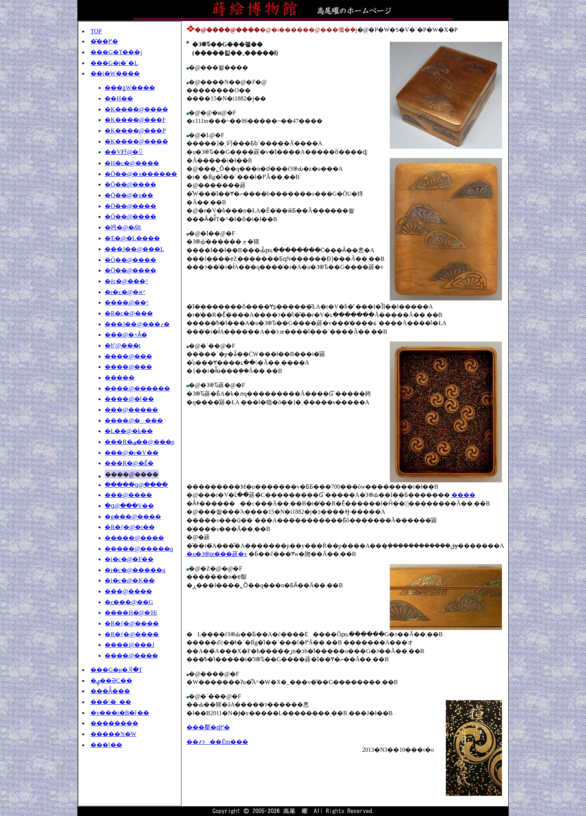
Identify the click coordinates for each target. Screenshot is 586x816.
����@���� (131, 655)
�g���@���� (133, 516)
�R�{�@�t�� (130, 527)
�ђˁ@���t (123, 345)
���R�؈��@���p (139, 442)
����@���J (129, 645)
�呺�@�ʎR (123, 227)
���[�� (106, 745)
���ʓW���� (130, 87)
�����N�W (113, 734)
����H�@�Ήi (131, 612)
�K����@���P (135, 130)
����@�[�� (129, 399)
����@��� (128, 356)
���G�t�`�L (114, 63)
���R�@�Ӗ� (129, 463)
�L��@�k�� (129, 431)
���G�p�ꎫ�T (116, 670)
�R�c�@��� (129, 313)
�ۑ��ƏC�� (111, 680)
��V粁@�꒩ (124, 152)
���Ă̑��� (110, 691)
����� (120, 377)
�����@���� (134, 538)
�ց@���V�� (129, 506)
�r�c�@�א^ (125, 292)
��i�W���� (115, 73)
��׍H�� (119, 98)
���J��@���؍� (137, 324)
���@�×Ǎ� (126, 334)
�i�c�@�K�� (130, 580)
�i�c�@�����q (135, 570)
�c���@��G (129, 602)
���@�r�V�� (131, 452)
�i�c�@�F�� (129, 559)
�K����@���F (135, 120)
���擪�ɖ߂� (208, 727)
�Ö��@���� (130, 184)
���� (463, 495)
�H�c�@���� (132, 163)
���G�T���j (116, 52)
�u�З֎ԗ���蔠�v (216, 554)
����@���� (134, 420)
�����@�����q (139, 548)
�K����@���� (136, 109)
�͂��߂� (104, 41)
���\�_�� (110, 702)
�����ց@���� (136, 485)
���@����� (131, 410)
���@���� (128, 495)
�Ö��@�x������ (141, 174)
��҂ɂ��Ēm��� (217, 742)
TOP (96, 31)
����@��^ (127, 302)
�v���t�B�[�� (119, 713)
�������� (114, 723)
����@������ (137, 388)
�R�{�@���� (132, 623)
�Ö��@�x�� (129, 195)
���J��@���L (134, 249)
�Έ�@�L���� (132, 238)
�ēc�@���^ (126, 281)
